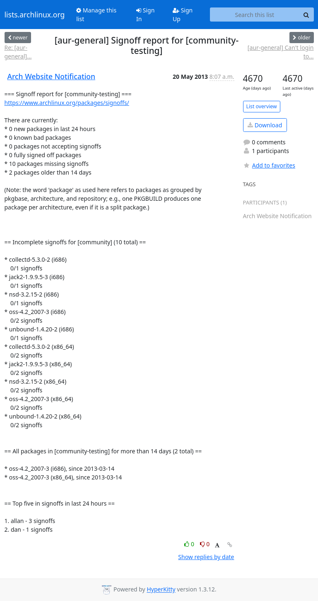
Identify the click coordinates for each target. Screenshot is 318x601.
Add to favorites (269, 165)
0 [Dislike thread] (205, 544)
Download (265, 125)
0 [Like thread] (189, 544)
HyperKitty (161, 590)
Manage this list (96, 14)
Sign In (145, 14)
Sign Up (183, 14)
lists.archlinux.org (35, 14)
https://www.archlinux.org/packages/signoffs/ (67, 103)
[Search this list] (254, 14)
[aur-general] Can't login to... (281, 52)
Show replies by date (206, 557)
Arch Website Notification (51, 76)
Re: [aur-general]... (18, 52)
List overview (261, 106)
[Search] (306, 14)
